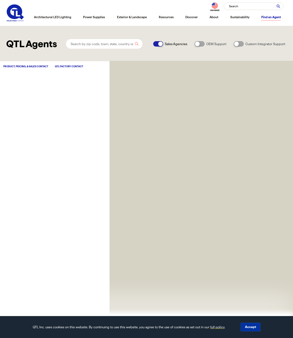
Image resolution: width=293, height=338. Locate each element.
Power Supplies (94, 17)
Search (233, 6)
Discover (191, 17)
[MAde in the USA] (215, 6)
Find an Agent (271, 17)
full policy (217, 327)
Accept (250, 327)
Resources (166, 17)
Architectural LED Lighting (52, 17)
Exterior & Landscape (132, 17)
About (214, 17)
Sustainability (240, 17)
